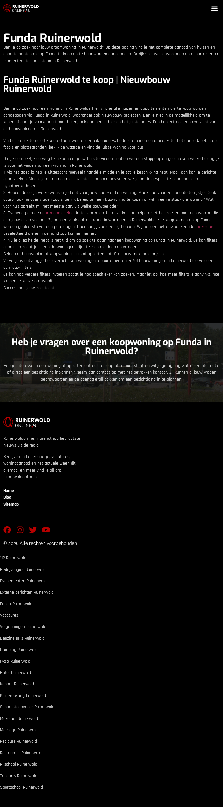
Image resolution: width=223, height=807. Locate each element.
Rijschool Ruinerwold (18, 764)
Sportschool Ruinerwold (21, 787)
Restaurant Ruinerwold (20, 753)
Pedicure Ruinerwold (18, 741)
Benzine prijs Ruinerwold (22, 638)
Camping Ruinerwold (19, 650)
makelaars (204, 227)
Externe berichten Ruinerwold (27, 592)
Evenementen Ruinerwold (23, 581)
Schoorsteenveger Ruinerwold (27, 707)
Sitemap (11, 504)
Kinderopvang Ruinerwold (23, 696)
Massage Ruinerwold (19, 730)
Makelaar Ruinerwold (19, 719)
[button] (214, 8)
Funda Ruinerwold (16, 604)
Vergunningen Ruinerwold (23, 627)
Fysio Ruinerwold (15, 661)
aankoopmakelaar (58, 213)
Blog (7, 497)
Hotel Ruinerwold (15, 673)
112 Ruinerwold (13, 558)
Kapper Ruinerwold (17, 684)
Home (8, 491)
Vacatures (9, 615)
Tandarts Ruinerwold (18, 776)
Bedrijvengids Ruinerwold (23, 570)
